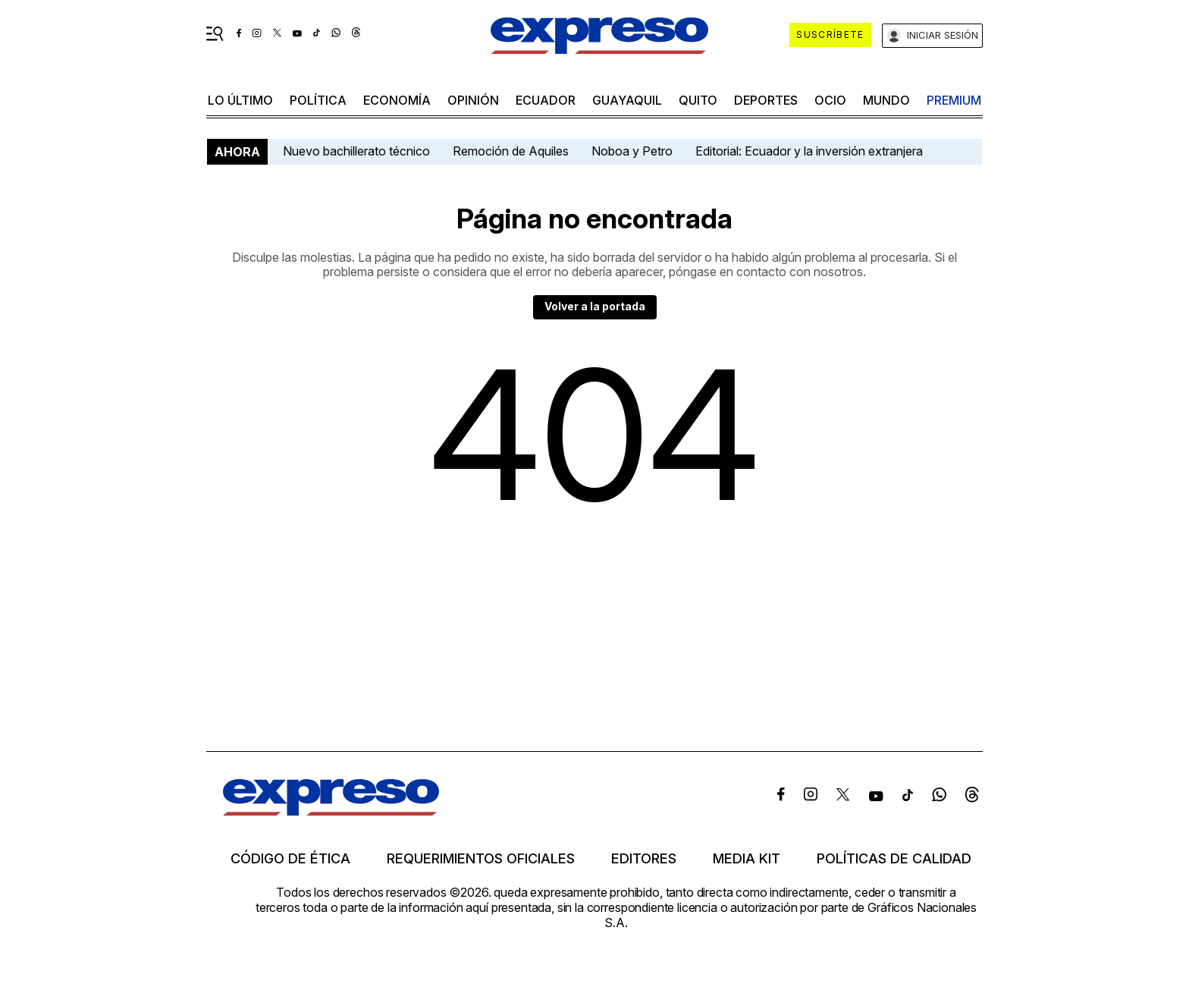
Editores (643, 859)
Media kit (746, 859)
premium (954, 100)
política (318, 100)
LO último (240, 100)
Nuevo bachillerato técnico (356, 151)
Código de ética (290, 859)
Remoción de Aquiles (511, 151)
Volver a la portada (594, 306)
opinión (473, 100)
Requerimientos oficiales (481, 859)
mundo (886, 100)
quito (698, 100)
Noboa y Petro (632, 151)
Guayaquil (627, 100)
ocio (830, 100)
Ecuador (546, 100)
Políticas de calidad (894, 859)
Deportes (766, 100)
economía (397, 100)
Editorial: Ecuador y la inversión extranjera (809, 151)
